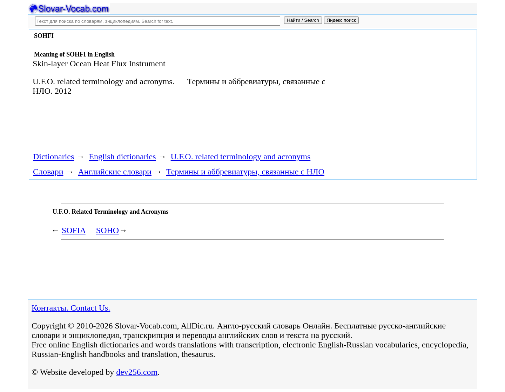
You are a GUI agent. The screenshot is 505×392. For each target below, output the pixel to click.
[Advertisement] (395, 88)
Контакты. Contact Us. (71, 307)
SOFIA (74, 230)
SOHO (107, 230)
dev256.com (136, 372)
